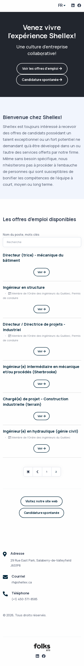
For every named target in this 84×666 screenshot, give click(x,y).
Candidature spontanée (42, 79)
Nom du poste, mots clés (21, 234)
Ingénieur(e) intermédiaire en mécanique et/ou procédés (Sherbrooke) (41, 369)
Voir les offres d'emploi (42, 68)
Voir (42, 272)
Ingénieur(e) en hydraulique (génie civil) (40, 431)
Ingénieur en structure (24, 287)
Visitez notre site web (41, 501)
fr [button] (60, 5)
